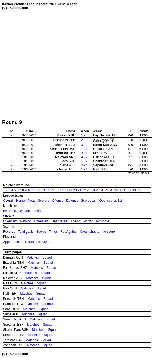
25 (97, 190)
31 (125, 190)
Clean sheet (59, 221)
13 (43, 190)
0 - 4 (84, 165)
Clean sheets (89, 232)
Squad (47, 257)
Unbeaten (41, 221)
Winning (25, 221)
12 (38, 190)
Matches (32, 257)
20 (75, 190)
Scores (41, 232)
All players (43, 242)
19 (70, 190)
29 (116, 190)
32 (129, 190)
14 (47, 190)
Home (20, 201)
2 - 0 (84, 140)
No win (88, 221)
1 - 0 (84, 135)
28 (111, 190)
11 (34, 190)
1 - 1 (84, 149)
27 (106, 190)
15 (52, 190)
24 (93, 190)
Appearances (12, 242)
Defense (72, 201)
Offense (57, 201)
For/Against (68, 232)
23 (88, 190)
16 (57, 190)
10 (29, 190)
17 (61, 190)
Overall (8, 201)
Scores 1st (88, 201)
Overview (10, 221)
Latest (37, 211)
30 (120, 190)
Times (53, 232)
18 (66, 190)
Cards (29, 242)
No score (102, 221)
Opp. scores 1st (110, 201)
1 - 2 (84, 161)
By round (9, 211)
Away (31, 201)
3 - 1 (84, 153)
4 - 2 (84, 157)
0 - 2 (84, 145)
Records (9, 232)
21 (79, 190)
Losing (76, 221)
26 (102, 190)
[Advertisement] (51, 65)
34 (138, 190)
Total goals (25, 232)
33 (134, 190)
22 (84, 190)
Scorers (43, 201)
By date (24, 211)
